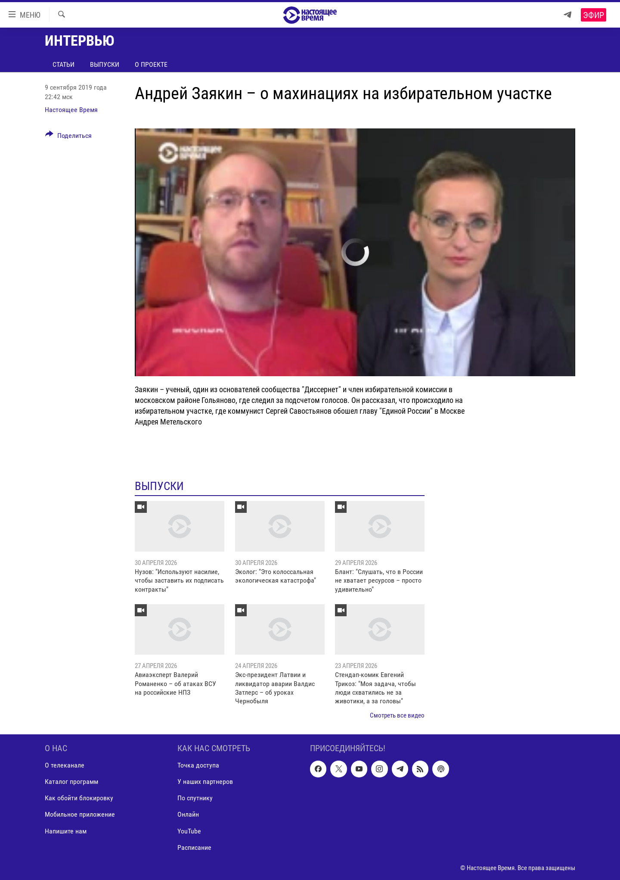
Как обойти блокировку (79, 798)
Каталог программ (71, 782)
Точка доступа (198, 765)
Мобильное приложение (80, 815)
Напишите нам (66, 831)
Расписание (194, 847)
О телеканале (64, 765)
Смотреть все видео (397, 715)
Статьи (63, 64)
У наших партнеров (205, 782)
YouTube (189, 831)
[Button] (68, 137)
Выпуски (104, 64)
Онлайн (188, 815)
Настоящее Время (71, 110)
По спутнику (195, 798)
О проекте (151, 64)
